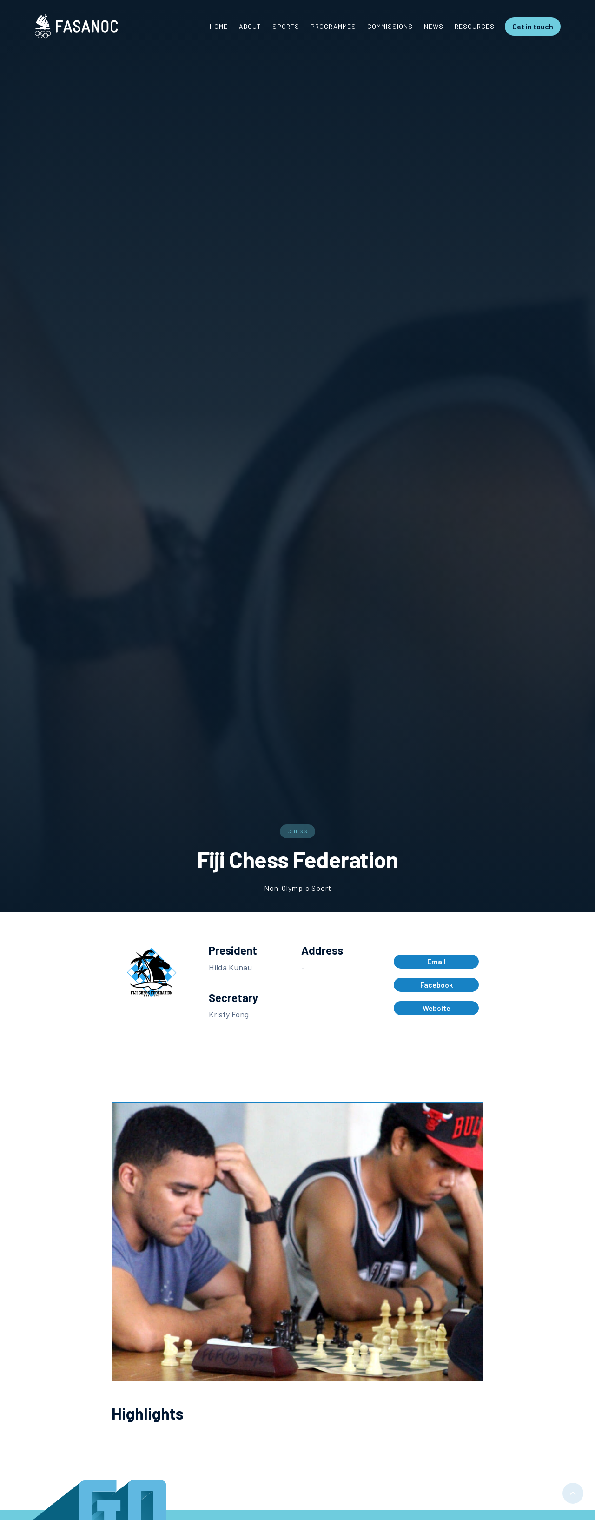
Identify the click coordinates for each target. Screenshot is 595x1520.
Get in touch (532, 26)
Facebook (436, 984)
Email (436, 961)
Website (436, 1007)
